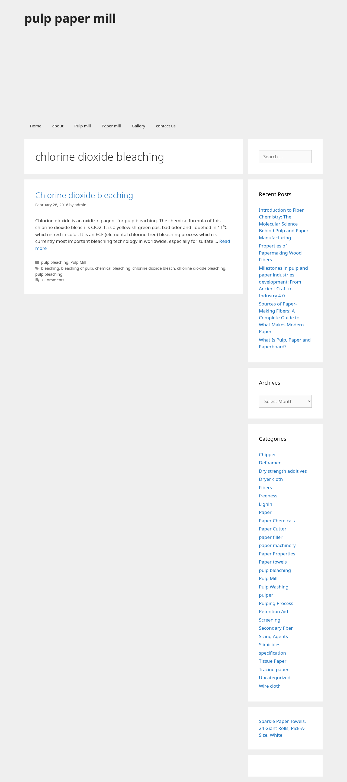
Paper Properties (277, 554)
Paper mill (111, 125)
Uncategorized (275, 677)
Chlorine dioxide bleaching (84, 195)
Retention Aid (273, 611)
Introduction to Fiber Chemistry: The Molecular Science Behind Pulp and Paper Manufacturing (284, 224)
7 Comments (53, 279)
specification (272, 653)
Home (35, 125)
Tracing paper (274, 669)
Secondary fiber (276, 628)
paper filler (270, 537)
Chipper (267, 454)
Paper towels (273, 562)
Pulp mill (82, 125)
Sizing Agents (273, 636)
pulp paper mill (70, 18)
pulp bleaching (54, 262)
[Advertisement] (173, 77)
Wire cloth (270, 686)
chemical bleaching (112, 268)
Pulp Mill (78, 262)
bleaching (50, 268)
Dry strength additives (283, 471)
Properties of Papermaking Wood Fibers (280, 253)
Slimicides (269, 644)
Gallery (138, 125)
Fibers (265, 487)
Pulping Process (276, 603)
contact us (165, 125)
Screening (269, 620)
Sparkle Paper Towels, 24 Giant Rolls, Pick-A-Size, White (282, 728)
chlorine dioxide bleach (154, 268)
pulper (266, 595)
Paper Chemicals (277, 520)
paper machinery (277, 545)
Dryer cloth (271, 479)
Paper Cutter (272, 529)
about (57, 125)
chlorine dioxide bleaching (201, 268)
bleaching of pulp (77, 268)
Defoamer (270, 462)
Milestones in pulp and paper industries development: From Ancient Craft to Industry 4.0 (283, 282)
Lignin (265, 504)
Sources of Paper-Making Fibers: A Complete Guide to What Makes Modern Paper (281, 317)
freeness (268, 496)
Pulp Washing (273, 587)
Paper (265, 512)
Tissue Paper (273, 661)
